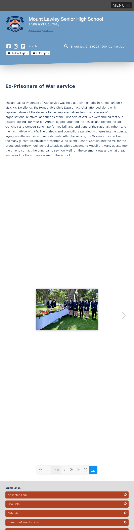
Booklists (13, 504)
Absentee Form (18, 494)
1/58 (56, 470)
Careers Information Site (23, 522)
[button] (121, 5)
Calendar (13, 513)
